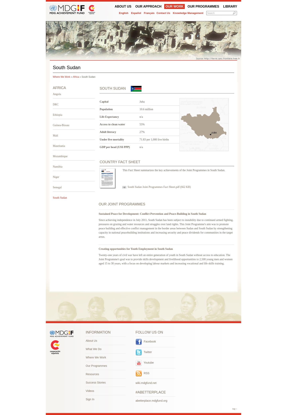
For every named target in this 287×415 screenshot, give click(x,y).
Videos (90, 390)
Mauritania (59, 145)
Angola (57, 94)
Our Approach (148, 6)
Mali (55, 135)
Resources (92, 374)
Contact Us (163, 13)
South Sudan (60, 197)
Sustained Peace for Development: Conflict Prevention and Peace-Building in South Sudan (152, 213)
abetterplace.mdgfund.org (151, 400)
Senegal (57, 187)
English (123, 13)
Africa (76, 77)
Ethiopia (57, 114)
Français (149, 13)
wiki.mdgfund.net (146, 383)
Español (136, 13)
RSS (142, 373)
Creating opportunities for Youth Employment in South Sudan (136, 248)
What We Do (93, 349)
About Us (123, 6)
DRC (56, 104)
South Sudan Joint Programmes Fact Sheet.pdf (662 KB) (159, 186)
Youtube (145, 362)
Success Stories (96, 382)
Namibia (57, 166)
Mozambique (60, 156)
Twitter (144, 352)
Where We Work (61, 77)
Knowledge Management (188, 13)
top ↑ (234, 409)
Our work (174, 6)
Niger (56, 177)
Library (230, 6)
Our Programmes (203, 6)
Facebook (146, 341)
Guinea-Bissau (61, 125)
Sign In (90, 399)
